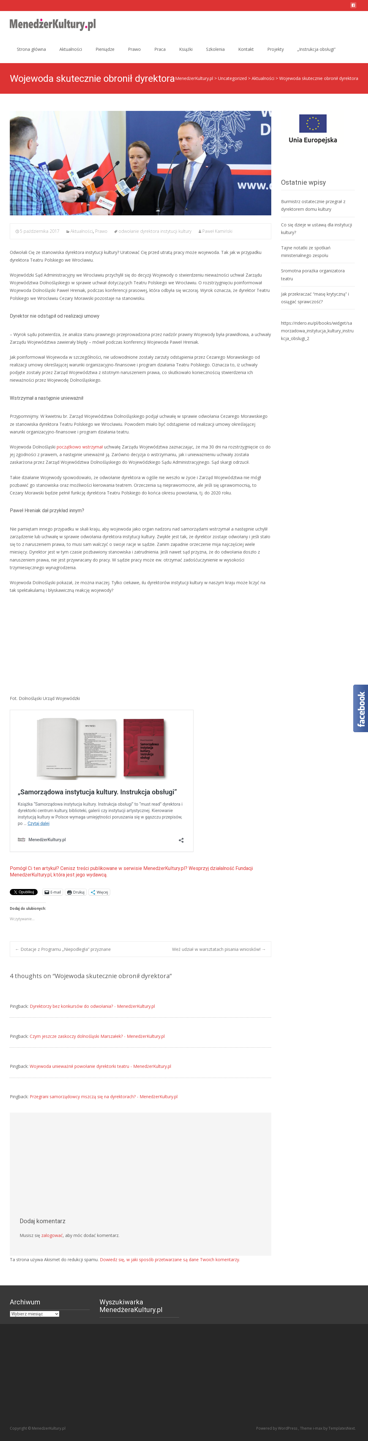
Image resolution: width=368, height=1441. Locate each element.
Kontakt (246, 49)
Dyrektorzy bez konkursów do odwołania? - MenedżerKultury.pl (92, 1006)
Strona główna (31, 49)
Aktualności (70, 49)
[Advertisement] (140, 644)
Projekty (275, 49)
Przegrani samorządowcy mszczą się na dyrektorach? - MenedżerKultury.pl (104, 1096)
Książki (186, 49)
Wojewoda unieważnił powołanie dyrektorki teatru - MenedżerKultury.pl (100, 1066)
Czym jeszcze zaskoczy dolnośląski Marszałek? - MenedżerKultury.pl (97, 1036)
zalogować (52, 1235)
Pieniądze (105, 49)
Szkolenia (215, 49)
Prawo (134, 49)
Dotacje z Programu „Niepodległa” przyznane (63, 949)
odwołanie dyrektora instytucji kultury (154, 231)
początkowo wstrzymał (80, 447)
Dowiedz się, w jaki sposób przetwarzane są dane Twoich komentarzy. (170, 1259)
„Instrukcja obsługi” (316, 49)
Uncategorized (232, 78)
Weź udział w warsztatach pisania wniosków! (219, 949)
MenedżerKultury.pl (194, 78)
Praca (160, 49)
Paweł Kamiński (217, 231)
